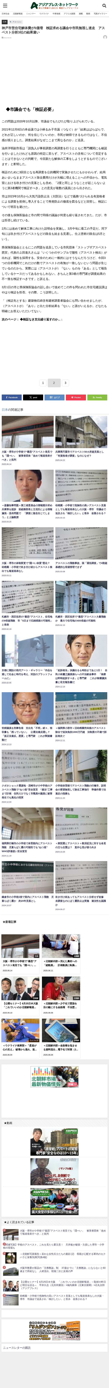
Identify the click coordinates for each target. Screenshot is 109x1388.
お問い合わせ (63, 1376)
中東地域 (56, 14)
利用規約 (43, 1376)
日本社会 (5, 14)
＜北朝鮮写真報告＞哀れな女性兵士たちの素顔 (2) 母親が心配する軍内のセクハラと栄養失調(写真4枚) (63, 1208)
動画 (88, 14)
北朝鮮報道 (18, 14)
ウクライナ (44, 14)
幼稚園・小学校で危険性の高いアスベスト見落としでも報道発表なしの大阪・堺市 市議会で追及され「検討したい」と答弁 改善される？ (62, 1250)
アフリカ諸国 (69, 14)
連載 (81, 14)
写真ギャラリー (100, 14)
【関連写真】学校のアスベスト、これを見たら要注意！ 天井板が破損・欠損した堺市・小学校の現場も (53, 1199)
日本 (5, 22)
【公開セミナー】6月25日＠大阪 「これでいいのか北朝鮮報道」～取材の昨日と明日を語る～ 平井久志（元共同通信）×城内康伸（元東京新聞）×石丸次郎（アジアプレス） (63, 1237)
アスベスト (17, 22)
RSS (52, 1376)
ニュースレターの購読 (17, 1300)
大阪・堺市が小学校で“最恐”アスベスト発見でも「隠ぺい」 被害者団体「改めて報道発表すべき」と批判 (63, 1185)
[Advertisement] (54, 75)
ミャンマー (31, 14)
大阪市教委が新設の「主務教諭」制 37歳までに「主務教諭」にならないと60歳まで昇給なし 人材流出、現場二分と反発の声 (63, 1222)
